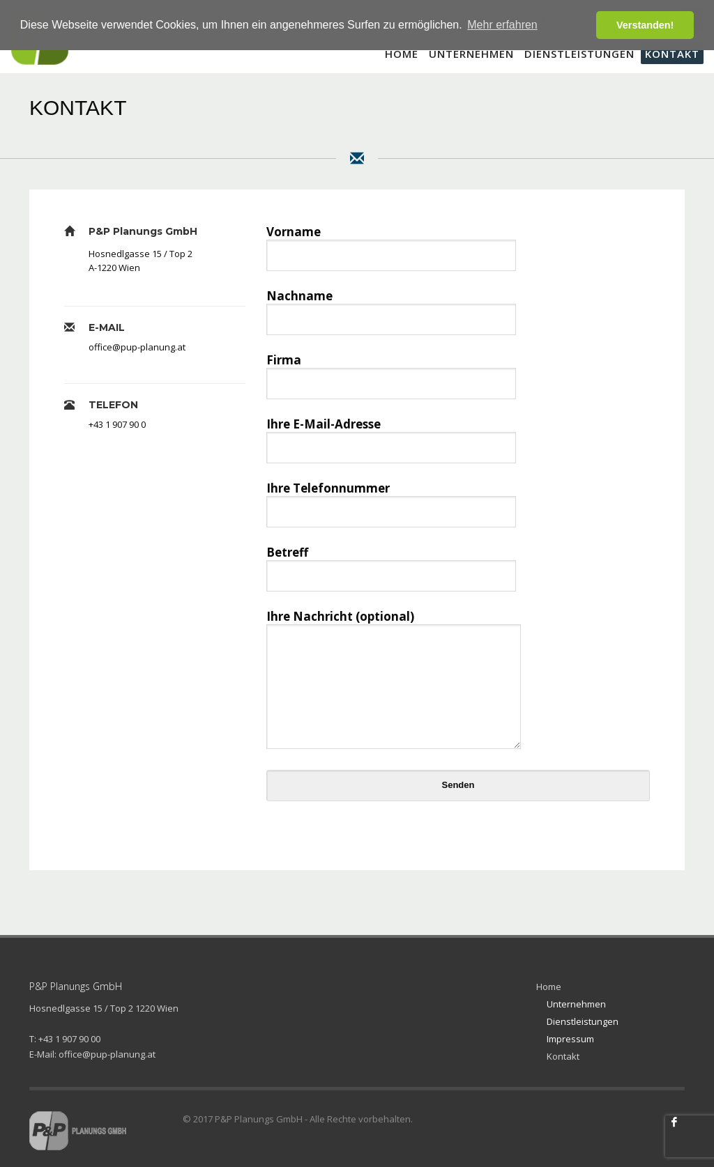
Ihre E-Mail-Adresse (391, 435)
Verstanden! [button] (645, 25)
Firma (391, 371)
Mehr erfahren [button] (502, 25)
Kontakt (563, 1056)
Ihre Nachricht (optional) (393, 680)
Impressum (570, 1039)
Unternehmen (576, 1004)
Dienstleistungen (582, 1021)
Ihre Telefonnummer (391, 499)
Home (548, 986)
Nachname (391, 306)
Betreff (391, 563)
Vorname (391, 242)
